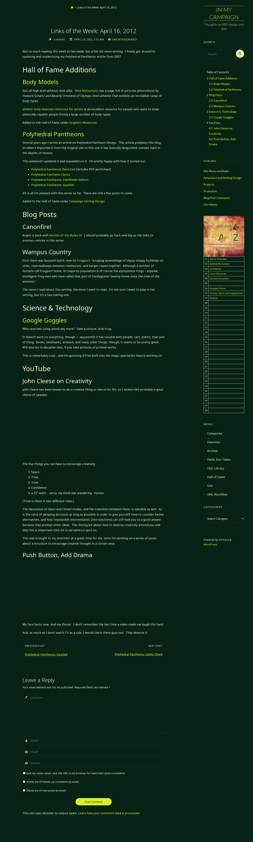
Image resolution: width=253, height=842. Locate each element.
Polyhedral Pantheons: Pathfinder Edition (59, 180)
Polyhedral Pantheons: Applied (52, 185)
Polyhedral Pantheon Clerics (50, 174)
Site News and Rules (216, 171)
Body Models (40, 82)
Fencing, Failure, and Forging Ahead (226, 293)
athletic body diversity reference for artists (52, 109)
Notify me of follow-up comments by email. (52, 782)
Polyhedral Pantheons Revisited (53, 169)
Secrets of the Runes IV (65, 235)
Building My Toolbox (219, 264)
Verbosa (223, 540)
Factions (214, 298)
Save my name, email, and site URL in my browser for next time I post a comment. (74, 773)
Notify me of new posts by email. (46, 790)
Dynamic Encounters (219, 279)
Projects (209, 184)
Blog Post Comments (217, 198)
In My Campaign (224, 13)
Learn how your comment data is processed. (109, 813)
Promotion (210, 191)
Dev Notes (210, 205)
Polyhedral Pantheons (53, 134)
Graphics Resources (83, 122)
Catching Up (215, 269)
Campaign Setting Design (87, 201)
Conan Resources (218, 274)
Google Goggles (44, 320)
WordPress (210, 545)
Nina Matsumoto (86, 91)
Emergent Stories (218, 288)
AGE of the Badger (218, 259)
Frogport (83, 260)
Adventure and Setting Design (223, 178)
